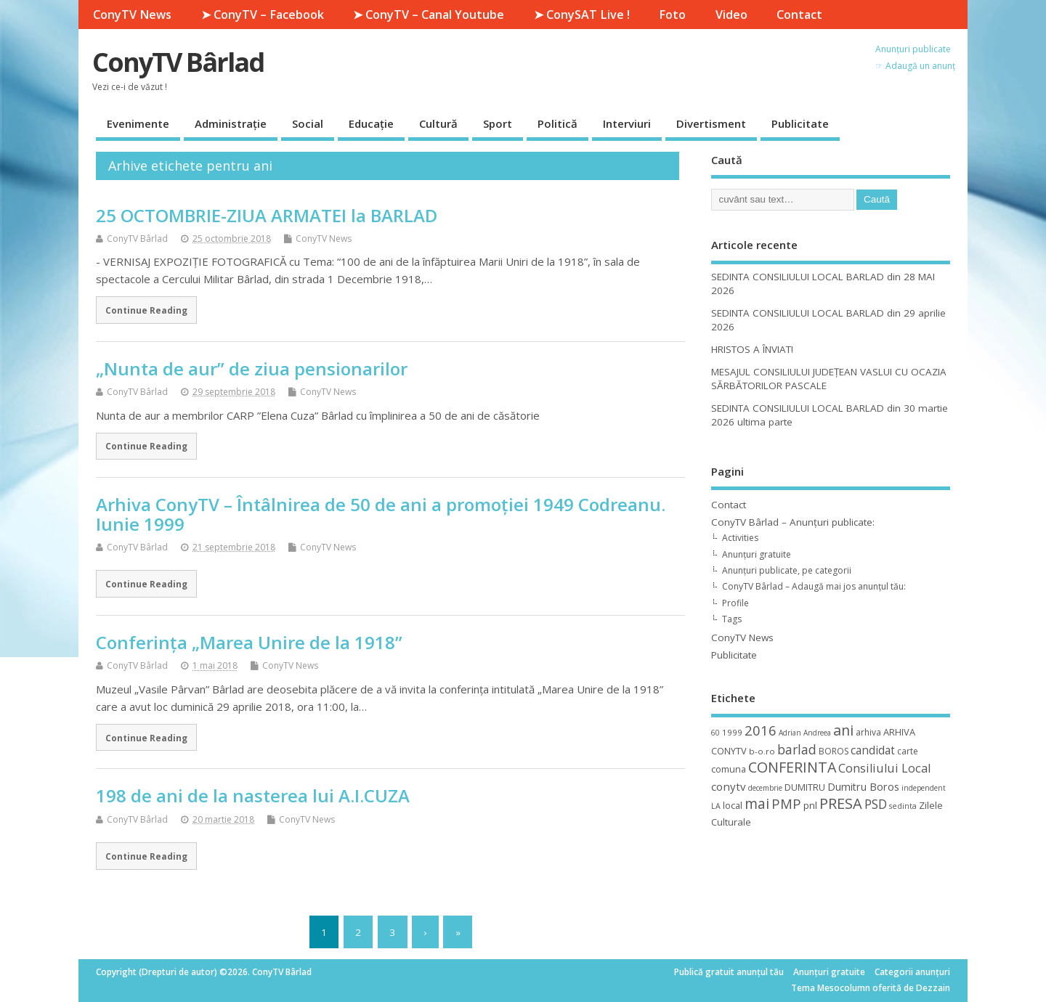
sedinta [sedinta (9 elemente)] (903, 806)
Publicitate (800, 123)
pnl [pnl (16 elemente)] (810, 805)
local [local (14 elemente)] (732, 805)
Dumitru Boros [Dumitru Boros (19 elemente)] (863, 787)
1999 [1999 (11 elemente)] (732, 732)
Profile (735, 603)
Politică (557, 123)
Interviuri (627, 123)
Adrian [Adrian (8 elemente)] (790, 733)
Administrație (231, 123)
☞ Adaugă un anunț (915, 66)
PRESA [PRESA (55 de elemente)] (840, 803)
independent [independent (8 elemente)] (923, 788)
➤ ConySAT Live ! (582, 15)
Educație (371, 123)
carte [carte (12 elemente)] (907, 751)
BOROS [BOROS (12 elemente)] (833, 751)
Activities (740, 537)
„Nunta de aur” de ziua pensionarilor (252, 368)
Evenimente (138, 123)
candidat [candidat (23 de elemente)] (873, 750)
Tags (732, 619)
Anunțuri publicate (913, 49)
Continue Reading (146, 310)
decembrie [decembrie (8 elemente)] (765, 788)
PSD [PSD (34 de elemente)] (875, 803)
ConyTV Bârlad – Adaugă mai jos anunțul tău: (814, 586)
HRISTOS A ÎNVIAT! (752, 349)
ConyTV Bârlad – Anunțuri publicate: (793, 522)
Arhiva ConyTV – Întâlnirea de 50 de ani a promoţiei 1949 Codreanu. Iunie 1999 (380, 513)
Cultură (438, 123)
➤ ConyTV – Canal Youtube (428, 15)
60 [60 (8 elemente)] (715, 733)
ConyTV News (132, 15)
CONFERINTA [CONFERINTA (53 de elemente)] (792, 767)
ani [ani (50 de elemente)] (843, 730)
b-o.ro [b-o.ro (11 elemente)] (762, 751)
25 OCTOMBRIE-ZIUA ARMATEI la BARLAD (266, 215)
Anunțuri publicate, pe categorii (786, 570)
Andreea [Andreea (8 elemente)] (817, 733)
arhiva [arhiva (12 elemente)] (868, 732)
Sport (497, 123)
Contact (799, 15)
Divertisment (711, 123)
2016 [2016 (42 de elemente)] (761, 730)
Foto (672, 15)
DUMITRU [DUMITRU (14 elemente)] (804, 787)
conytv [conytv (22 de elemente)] (728, 786)
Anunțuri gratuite (756, 554)
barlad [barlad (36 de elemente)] (796, 749)
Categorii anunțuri (912, 972)
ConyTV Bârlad (178, 62)
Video (731, 15)
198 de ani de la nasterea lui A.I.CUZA (253, 795)
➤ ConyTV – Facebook (262, 15)
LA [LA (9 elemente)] (716, 806)
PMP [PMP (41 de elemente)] (786, 803)
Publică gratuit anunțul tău (729, 972)
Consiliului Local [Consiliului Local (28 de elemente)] (884, 768)
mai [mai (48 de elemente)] (757, 803)
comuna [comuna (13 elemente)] (728, 769)
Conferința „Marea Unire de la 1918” (249, 642)
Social (307, 123)
